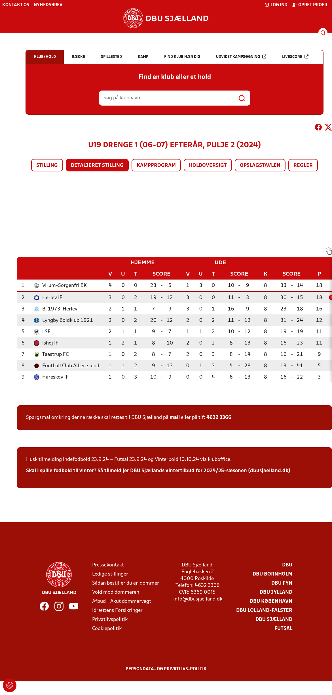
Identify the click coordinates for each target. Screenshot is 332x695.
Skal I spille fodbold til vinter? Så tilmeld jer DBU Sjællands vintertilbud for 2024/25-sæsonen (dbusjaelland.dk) (158, 471)
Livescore (295, 56)
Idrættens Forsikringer (117, 610)
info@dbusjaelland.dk (197, 599)
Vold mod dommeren (115, 592)
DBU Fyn (281, 583)
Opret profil (310, 4)
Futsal (283, 628)
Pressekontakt (108, 565)
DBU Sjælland (273, 619)
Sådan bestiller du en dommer (125, 583)
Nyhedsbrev (48, 5)
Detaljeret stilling (97, 165)
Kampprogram (156, 165)
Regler (303, 165)
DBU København (271, 601)
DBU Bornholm (272, 574)
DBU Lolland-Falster (264, 610)
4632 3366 (218, 417)
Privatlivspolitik (110, 619)
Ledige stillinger (110, 574)
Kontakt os (15, 5)
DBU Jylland (276, 592)
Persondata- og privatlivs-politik (166, 669)
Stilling (47, 165)
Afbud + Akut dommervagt (121, 601)
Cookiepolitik (107, 628)
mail (175, 417)
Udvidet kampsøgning (241, 56)
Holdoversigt (208, 165)
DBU (287, 565)
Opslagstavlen (260, 165)
